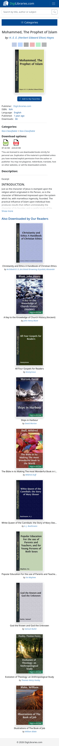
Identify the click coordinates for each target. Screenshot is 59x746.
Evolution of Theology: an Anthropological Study (29, 676)
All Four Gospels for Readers (29, 368)
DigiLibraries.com (22, 106)
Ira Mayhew (31, 577)
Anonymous (31, 372)
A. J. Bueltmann (30, 526)
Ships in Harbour (29, 420)
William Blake (31, 731)
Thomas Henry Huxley (30, 680)
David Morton (31, 423)
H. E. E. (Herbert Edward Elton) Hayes (31, 37)
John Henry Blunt (30, 320)
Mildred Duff (30, 474)
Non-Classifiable (9, 131)
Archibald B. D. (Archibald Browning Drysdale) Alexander (31, 269)
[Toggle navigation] (53, 3)
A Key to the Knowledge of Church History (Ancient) (29, 317)
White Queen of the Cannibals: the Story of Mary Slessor (30, 522)
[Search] (27, 11)
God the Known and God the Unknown (29, 625)
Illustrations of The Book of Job (29, 728)
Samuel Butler (31, 629)
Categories (29, 22)
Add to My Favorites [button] (29, 99)
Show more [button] (7, 211)
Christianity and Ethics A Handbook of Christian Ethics (29, 266)
